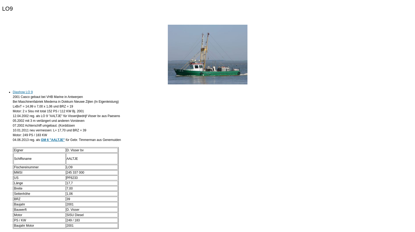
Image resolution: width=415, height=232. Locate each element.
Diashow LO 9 (23, 92)
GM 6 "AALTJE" (53, 140)
